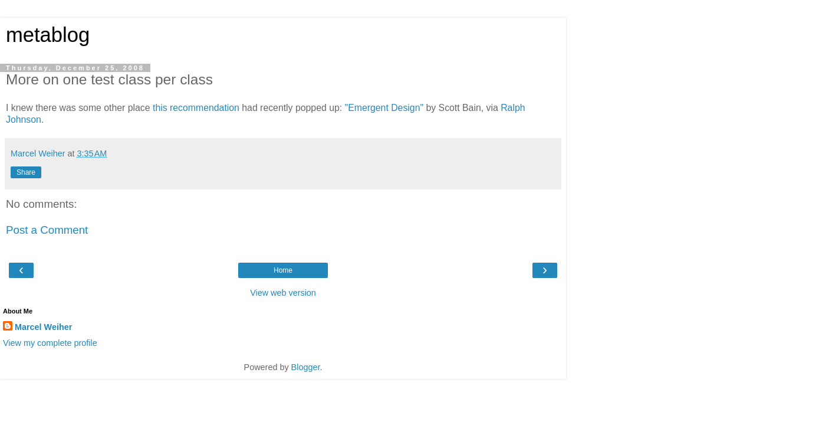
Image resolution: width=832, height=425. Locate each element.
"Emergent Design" (384, 108)
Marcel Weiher (43, 327)
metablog (48, 35)
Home (283, 270)
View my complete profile (50, 343)
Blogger (305, 367)
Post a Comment (47, 230)
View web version (283, 293)
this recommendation (196, 108)
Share (26, 172)
